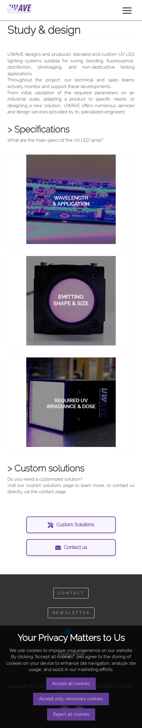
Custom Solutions (71, 525)
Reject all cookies (71, 714)
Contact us (71, 547)
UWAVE (22, 8)
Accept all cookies (71, 683)
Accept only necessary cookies (71, 698)
